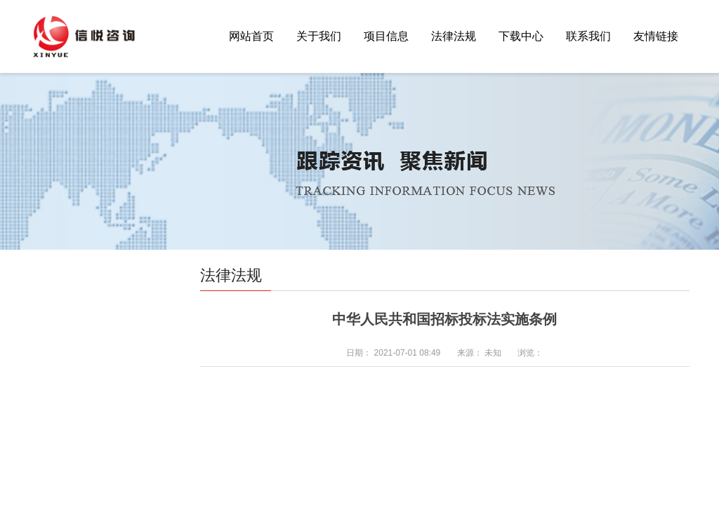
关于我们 (318, 36)
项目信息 (386, 36)
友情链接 (655, 36)
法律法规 (453, 36)
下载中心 (521, 36)
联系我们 (588, 36)
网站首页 (251, 36)
